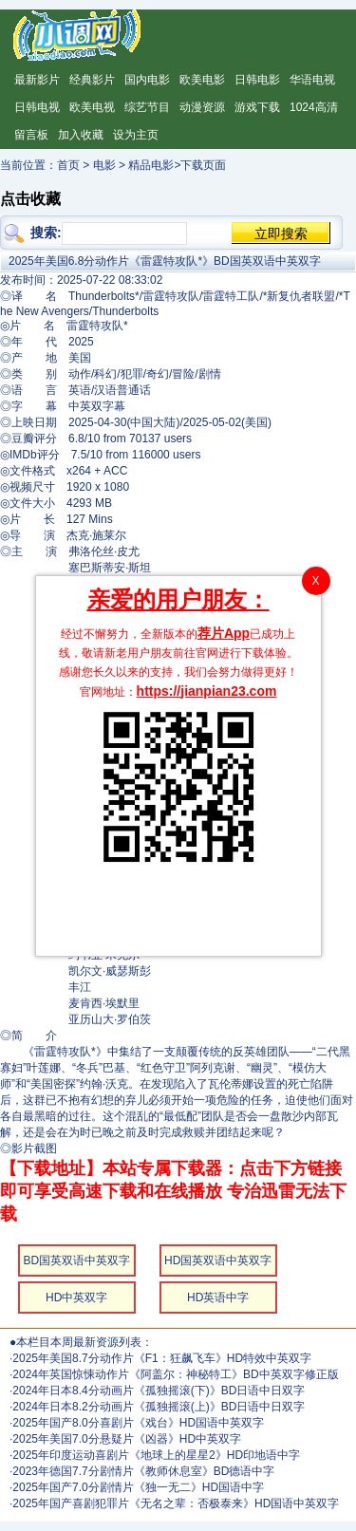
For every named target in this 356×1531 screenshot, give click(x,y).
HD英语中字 (218, 1297)
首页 (68, 165)
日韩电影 (257, 79)
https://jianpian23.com (207, 691)
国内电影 (147, 79)
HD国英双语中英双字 (218, 1260)
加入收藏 (80, 134)
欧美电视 (92, 107)
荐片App (223, 633)
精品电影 (151, 165)
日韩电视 (37, 107)
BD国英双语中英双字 (76, 1260)
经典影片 (92, 79)
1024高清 (314, 107)
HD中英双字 (76, 1297)
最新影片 (37, 79)
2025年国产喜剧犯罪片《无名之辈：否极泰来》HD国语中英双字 (175, 1503)
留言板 (31, 134)
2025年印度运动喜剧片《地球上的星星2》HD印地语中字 (156, 1455)
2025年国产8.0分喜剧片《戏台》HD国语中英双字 (138, 1422)
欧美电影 (202, 79)
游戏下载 (257, 107)
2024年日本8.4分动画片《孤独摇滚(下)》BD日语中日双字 (158, 1390)
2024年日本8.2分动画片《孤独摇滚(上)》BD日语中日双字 (158, 1406)
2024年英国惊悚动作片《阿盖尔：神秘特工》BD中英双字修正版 (175, 1374)
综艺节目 (147, 107)
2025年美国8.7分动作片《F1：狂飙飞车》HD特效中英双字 (161, 1358)
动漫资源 (202, 107)
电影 (104, 165)
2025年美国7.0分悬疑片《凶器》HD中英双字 (126, 1439)
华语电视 (312, 79)
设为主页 (136, 134)
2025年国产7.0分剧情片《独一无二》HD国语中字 (138, 1487)
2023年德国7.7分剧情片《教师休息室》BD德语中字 (143, 1471)
